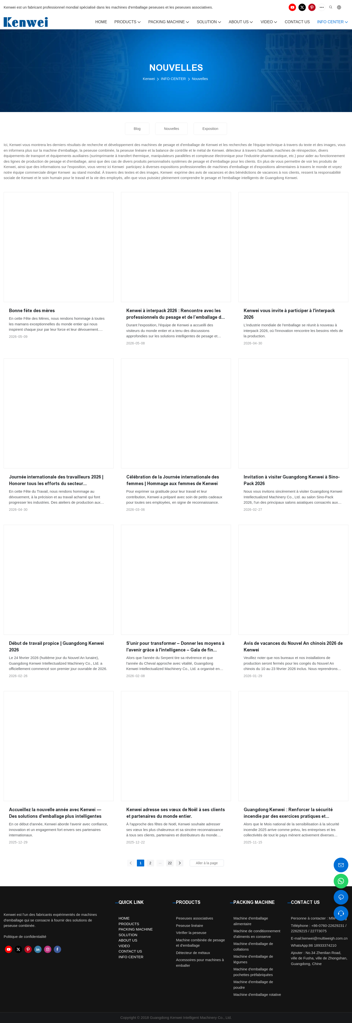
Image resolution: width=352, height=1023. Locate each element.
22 (170, 863)
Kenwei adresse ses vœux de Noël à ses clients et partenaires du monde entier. (175, 813)
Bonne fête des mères (32, 310)
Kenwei (149, 79)
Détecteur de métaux (193, 953)
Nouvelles (200, 79)
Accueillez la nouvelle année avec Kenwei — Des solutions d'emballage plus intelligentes (55, 813)
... (160, 862)
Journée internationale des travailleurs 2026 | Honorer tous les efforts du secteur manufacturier (56, 481)
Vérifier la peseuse (191, 933)
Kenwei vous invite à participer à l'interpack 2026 (289, 314)
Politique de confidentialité (25, 936)
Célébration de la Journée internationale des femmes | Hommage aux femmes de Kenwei (172, 480)
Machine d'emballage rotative (257, 994)
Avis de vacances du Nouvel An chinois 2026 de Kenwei (293, 646)
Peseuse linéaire (189, 925)
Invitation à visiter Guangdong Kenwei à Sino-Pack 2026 (292, 480)
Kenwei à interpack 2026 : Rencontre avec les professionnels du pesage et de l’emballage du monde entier (175, 314)
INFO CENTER (173, 79)
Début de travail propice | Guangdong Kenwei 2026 (56, 646)
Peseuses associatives (194, 918)
